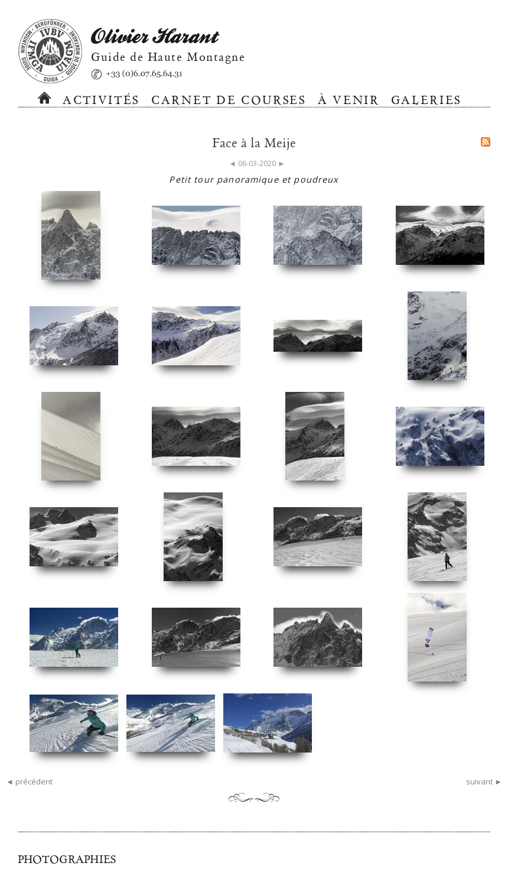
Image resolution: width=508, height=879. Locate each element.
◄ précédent (29, 781)
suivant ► (484, 781)
